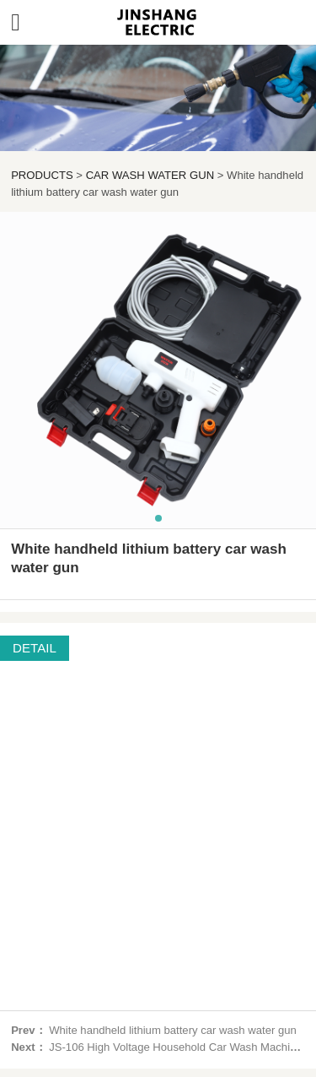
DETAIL (34, 648)
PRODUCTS (42, 175)
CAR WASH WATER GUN (150, 175)
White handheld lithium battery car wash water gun (173, 1030)
